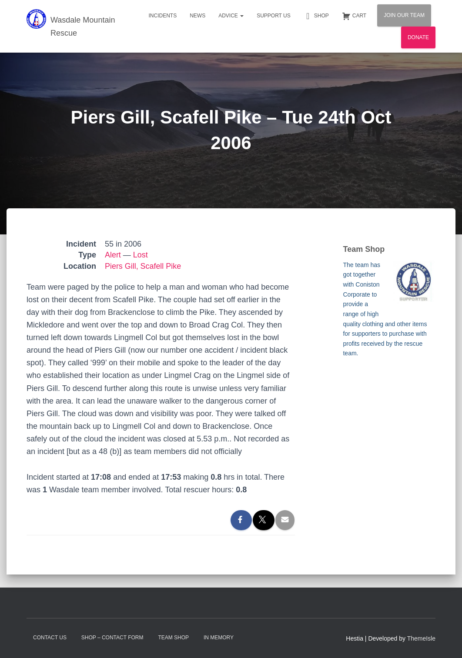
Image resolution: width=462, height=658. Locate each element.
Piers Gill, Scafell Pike (143, 266)
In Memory (219, 638)
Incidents (162, 16)
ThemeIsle (421, 638)
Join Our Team (404, 15)
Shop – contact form (112, 638)
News (197, 16)
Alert (113, 255)
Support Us (274, 16)
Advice (231, 16)
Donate (418, 37)
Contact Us (50, 638)
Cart (354, 16)
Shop (316, 16)
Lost (140, 255)
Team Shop (173, 638)
